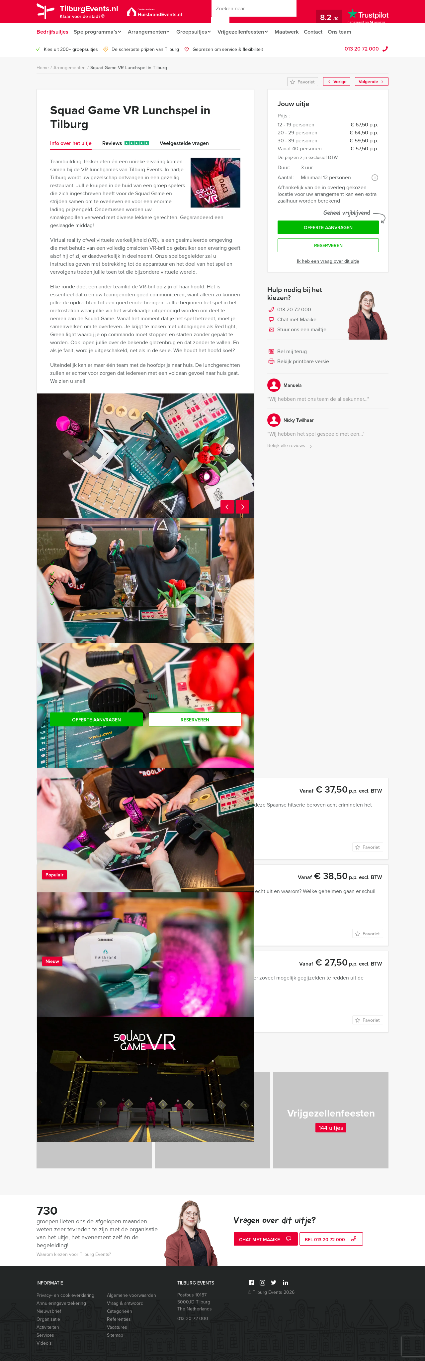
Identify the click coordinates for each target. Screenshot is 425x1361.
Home (43, 68)
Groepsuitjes (195, 32)
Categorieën (119, 1311)
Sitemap (115, 1335)
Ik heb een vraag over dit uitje (328, 263)
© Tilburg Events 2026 (271, 1292)
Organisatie (48, 1319)
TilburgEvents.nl (93, 12)
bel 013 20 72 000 (331, 1240)
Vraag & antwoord (125, 1303)
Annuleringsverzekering (61, 1303)
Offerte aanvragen (328, 228)
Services (45, 1335)
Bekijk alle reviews (290, 448)
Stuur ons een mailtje (296, 332)
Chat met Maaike (291, 322)
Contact (321, 32)
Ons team (348, 32)
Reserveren (328, 247)
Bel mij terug (287, 354)
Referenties (119, 1319)
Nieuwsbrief (49, 1311)
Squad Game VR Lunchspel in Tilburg (128, 68)
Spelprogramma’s (95, 32)
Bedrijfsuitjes (52, 32)
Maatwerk (293, 32)
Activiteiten (48, 1327)
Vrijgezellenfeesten (246, 32)
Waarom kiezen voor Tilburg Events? (74, 1254)
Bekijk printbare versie (298, 364)
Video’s (44, 1343)
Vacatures (117, 1327)
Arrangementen (148, 32)
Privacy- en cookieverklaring (65, 1295)
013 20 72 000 (362, 49)
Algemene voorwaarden (131, 1295)
